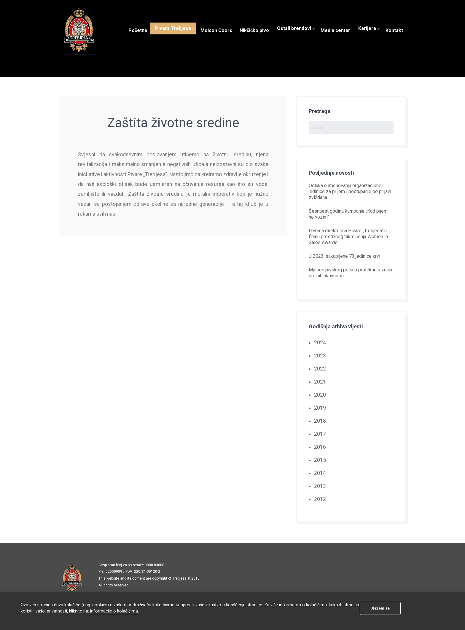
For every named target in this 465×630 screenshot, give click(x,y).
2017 (320, 434)
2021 (320, 382)
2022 (320, 369)
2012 (320, 499)
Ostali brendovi (294, 28)
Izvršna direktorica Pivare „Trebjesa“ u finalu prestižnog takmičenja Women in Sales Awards (348, 236)
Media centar (335, 28)
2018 (320, 421)
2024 (320, 343)
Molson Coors (216, 28)
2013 (320, 486)
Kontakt (394, 28)
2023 (320, 356)
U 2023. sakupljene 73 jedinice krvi (344, 256)
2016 (320, 447)
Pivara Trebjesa (173, 28)
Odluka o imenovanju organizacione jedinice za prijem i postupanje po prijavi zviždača (350, 191)
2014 (320, 473)
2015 (320, 460)
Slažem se (380, 608)
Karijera (367, 28)
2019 (320, 408)
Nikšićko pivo (254, 28)
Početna (137, 28)
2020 (320, 395)
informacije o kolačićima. (114, 611)
